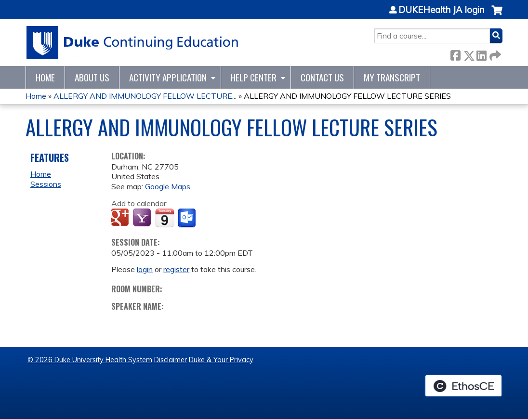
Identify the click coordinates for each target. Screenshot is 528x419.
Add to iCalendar (164, 217)
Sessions (45, 184)
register (176, 269)
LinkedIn (481, 53)
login (145, 269)
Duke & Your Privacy (221, 359)
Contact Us (322, 77)
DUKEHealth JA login (441, 10)
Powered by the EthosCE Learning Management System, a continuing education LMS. (463, 385)
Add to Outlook (188, 218)
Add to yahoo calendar (143, 218)
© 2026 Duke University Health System (89, 359)
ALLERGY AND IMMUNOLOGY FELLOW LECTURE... (145, 96)
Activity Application (168, 77)
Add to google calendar (121, 218)
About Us (92, 77)
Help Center (254, 77)
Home (45, 77)
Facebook (455, 53)
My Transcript (392, 77)
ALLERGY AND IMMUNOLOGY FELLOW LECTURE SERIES (347, 96)
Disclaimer (170, 359)
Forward (494, 53)
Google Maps (167, 186)
